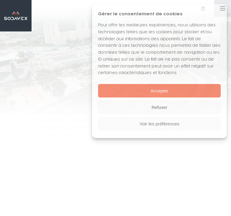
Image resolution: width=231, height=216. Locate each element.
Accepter (159, 90)
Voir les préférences (160, 123)
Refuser (160, 107)
